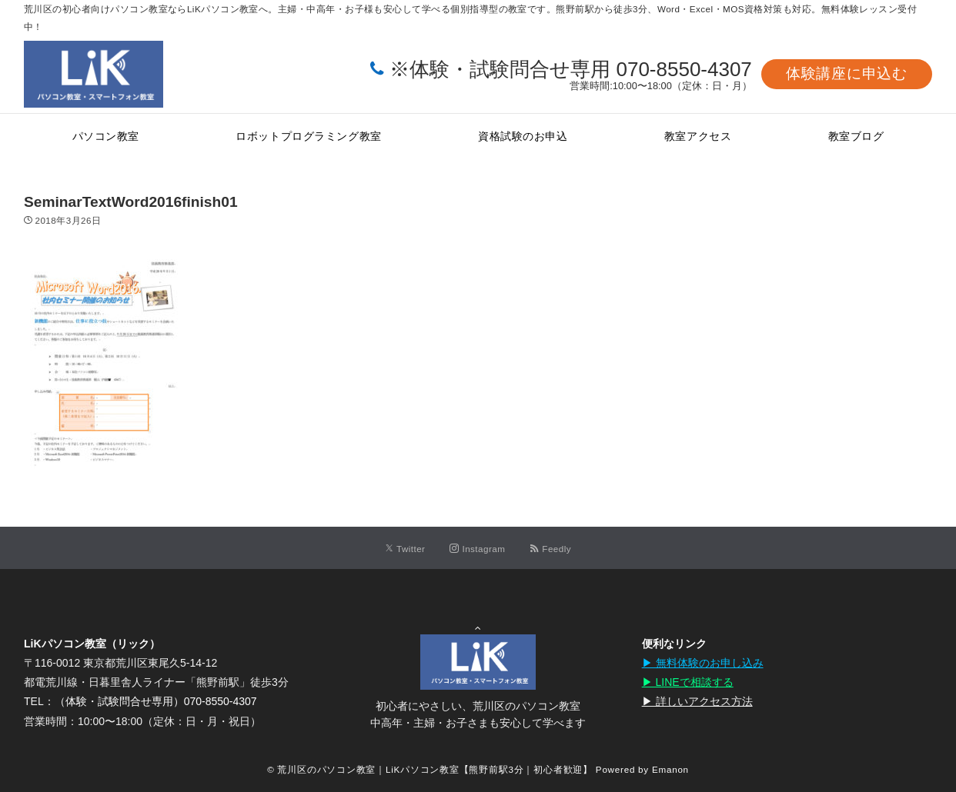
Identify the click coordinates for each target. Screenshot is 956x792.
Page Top (478, 621)
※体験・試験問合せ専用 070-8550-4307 (570, 69)
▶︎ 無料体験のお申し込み (703, 663)
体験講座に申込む (847, 73)
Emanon (670, 769)
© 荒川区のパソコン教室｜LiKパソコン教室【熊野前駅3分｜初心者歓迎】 (430, 769)
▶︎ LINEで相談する (688, 682)
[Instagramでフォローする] (477, 549)
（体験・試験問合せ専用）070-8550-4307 (156, 701)
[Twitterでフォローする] (405, 549)
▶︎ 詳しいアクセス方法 (697, 701)
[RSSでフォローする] (550, 549)
